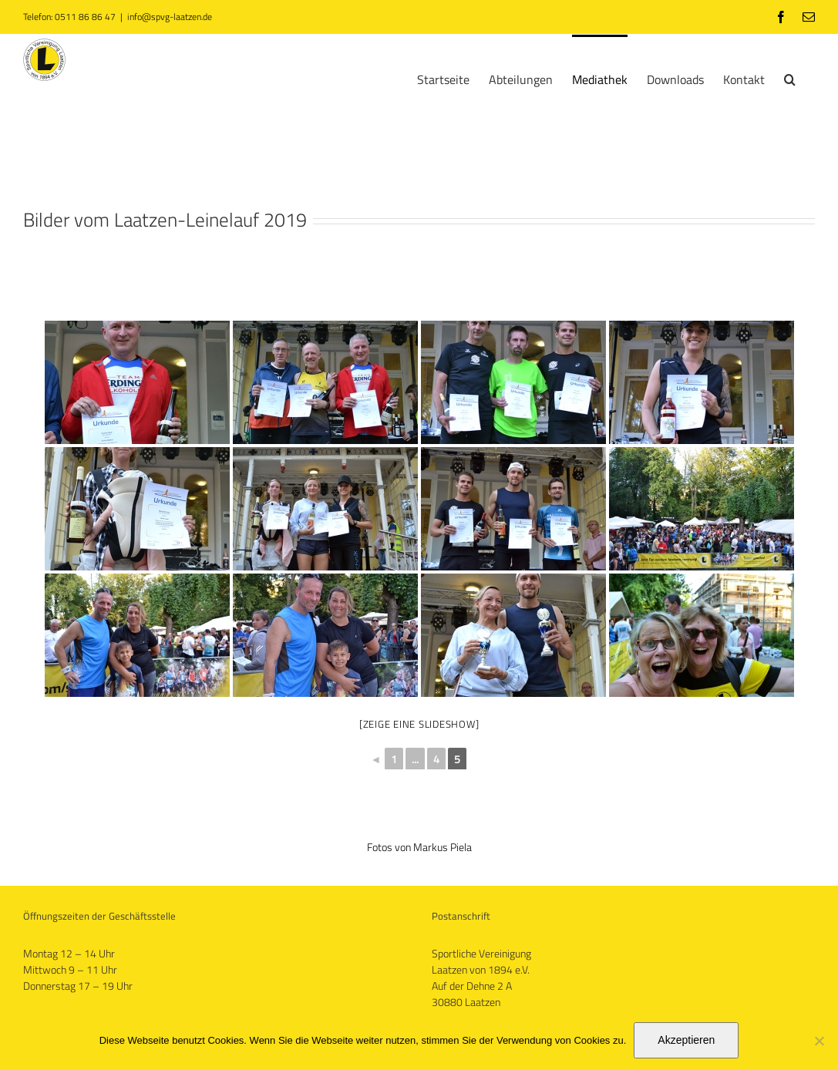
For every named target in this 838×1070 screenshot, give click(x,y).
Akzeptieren (686, 1040)
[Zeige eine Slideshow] (419, 724)
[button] (790, 78)
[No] (818, 1040)
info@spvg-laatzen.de (169, 16)
